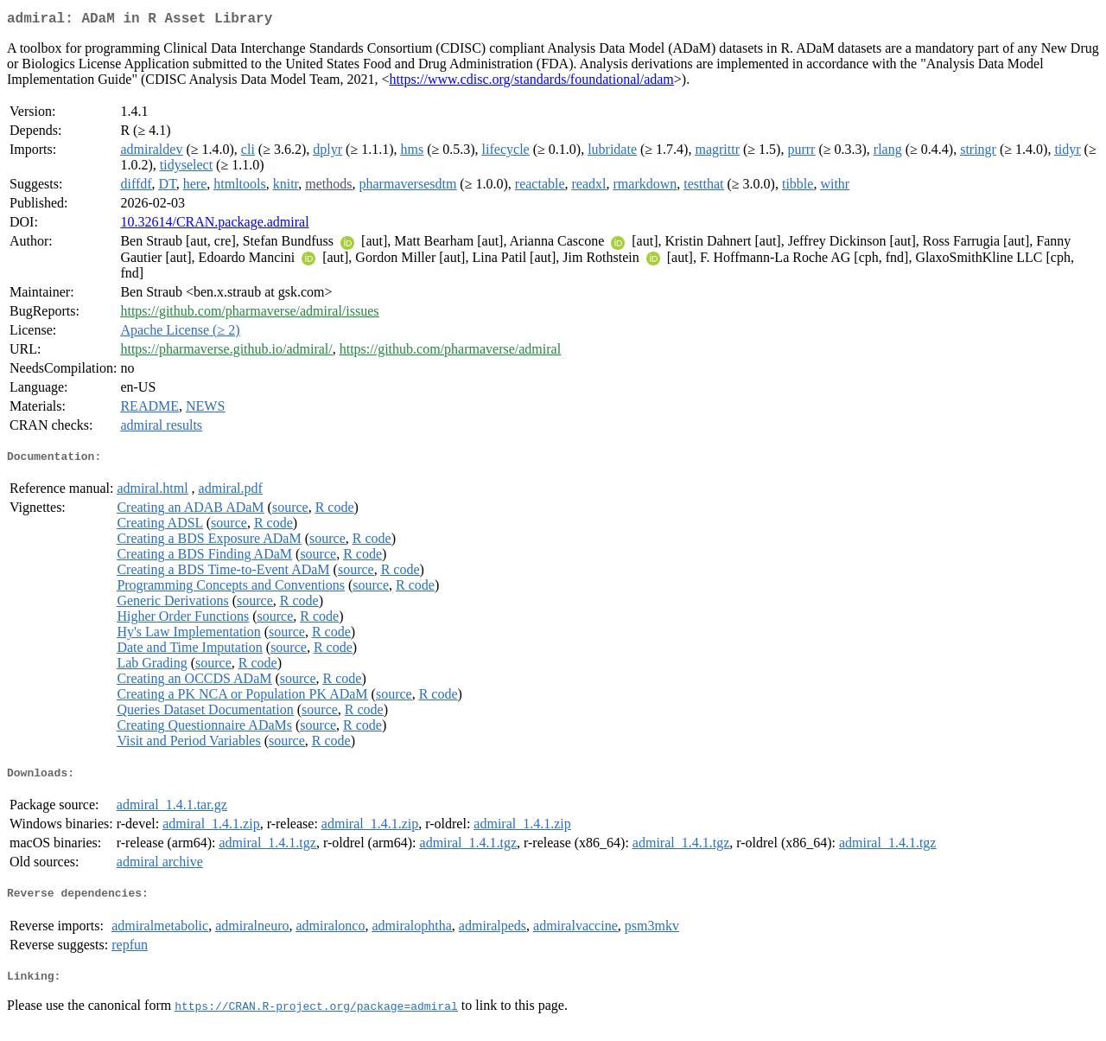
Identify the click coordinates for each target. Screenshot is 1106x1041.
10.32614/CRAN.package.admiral (214, 225)
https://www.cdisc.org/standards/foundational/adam (532, 82)
